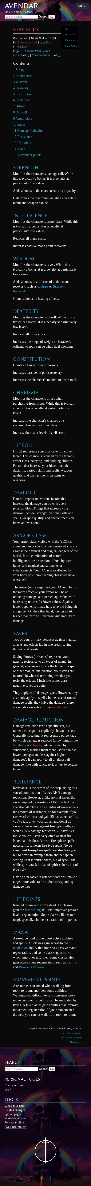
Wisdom (23, 258)
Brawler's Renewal (32, 967)
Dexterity (26, 311)
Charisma (26, 392)
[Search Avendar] (21, 17)
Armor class (30, 535)
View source (71, 40)
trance (67, 953)
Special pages (13, 1114)
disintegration (60, 707)
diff (16, 50)
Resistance (27, 782)
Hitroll (23, 445)
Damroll (25, 493)
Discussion (70, 34)
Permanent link (14, 1122)
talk (35, 42)
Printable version (15, 1118)
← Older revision (30, 50)
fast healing (33, 910)
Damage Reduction (38, 720)
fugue (37, 745)
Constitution (31, 359)
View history (71, 45)
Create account (14, 1085)
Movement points (37, 980)
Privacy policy (74, 1033)
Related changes (15, 1110)
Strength (25, 167)
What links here (15, 1105)
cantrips (42, 286)
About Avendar (74, 1037)
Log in (8, 1089)
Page (67, 28)
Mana (20, 932)
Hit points (26, 899)
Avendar (21, 6)
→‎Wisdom (20, 46)
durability (19, 745)
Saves (20, 633)
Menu (83, 6)
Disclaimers (75, 1042)
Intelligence (30, 215)
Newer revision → (42, 55)
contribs (44, 42)
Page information (15, 1126)
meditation (20, 948)
